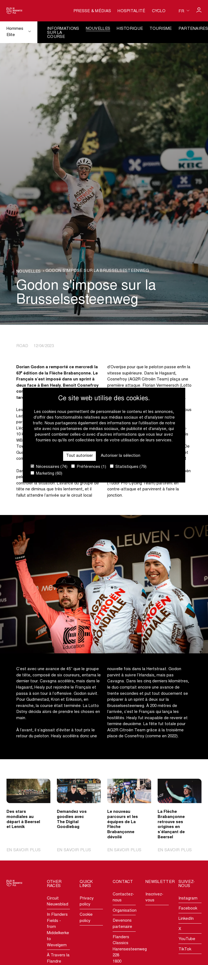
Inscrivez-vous (154, 897)
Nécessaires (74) (49, 466)
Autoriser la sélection (120, 456)
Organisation (124, 911)
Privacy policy (87, 901)
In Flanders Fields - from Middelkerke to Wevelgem (58, 930)
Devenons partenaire (122, 924)
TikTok (184, 949)
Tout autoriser (79, 456)
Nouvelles (98, 29)
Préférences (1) (88, 466)
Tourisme (161, 29)
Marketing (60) (46, 473)
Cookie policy (86, 918)
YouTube (186, 939)
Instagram (187, 898)
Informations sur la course (63, 33)
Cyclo (159, 11)
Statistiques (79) (128, 466)
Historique (130, 29)
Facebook (187, 909)
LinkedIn (186, 919)
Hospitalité (131, 11)
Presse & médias (92, 11)
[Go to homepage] (14, 11)
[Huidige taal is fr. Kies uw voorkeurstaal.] (183, 11)
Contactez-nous (123, 897)
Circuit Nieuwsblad (57, 901)
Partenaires (193, 29)
